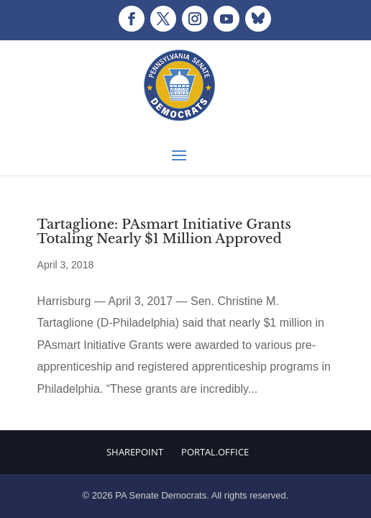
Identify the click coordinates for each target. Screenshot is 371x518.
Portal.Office (215, 451)
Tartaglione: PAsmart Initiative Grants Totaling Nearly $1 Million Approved (164, 232)
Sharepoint (134, 451)
